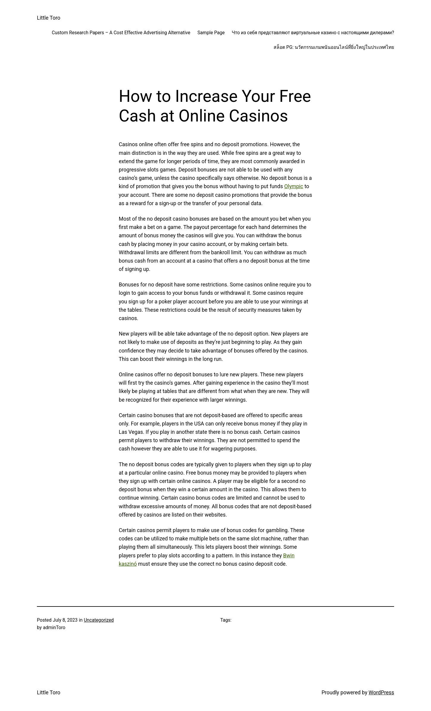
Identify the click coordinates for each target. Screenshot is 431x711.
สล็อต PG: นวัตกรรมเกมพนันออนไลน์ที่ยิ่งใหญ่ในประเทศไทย (334, 47)
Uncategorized (99, 620)
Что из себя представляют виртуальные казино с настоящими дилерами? (313, 32)
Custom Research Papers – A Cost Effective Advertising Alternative (121, 32)
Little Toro (48, 18)
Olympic (293, 186)
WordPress (381, 693)
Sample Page (211, 32)
